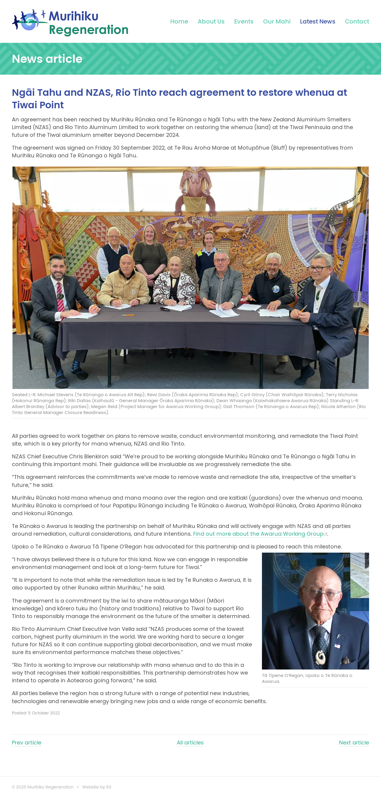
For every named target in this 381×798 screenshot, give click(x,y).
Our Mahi (277, 21)
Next (354, 742)
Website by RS (96, 787)
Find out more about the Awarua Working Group (258, 534)
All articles (190, 742)
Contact (357, 21)
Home (179, 21)
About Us (211, 21)
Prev (26, 742)
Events (244, 21)
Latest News (317, 21)
